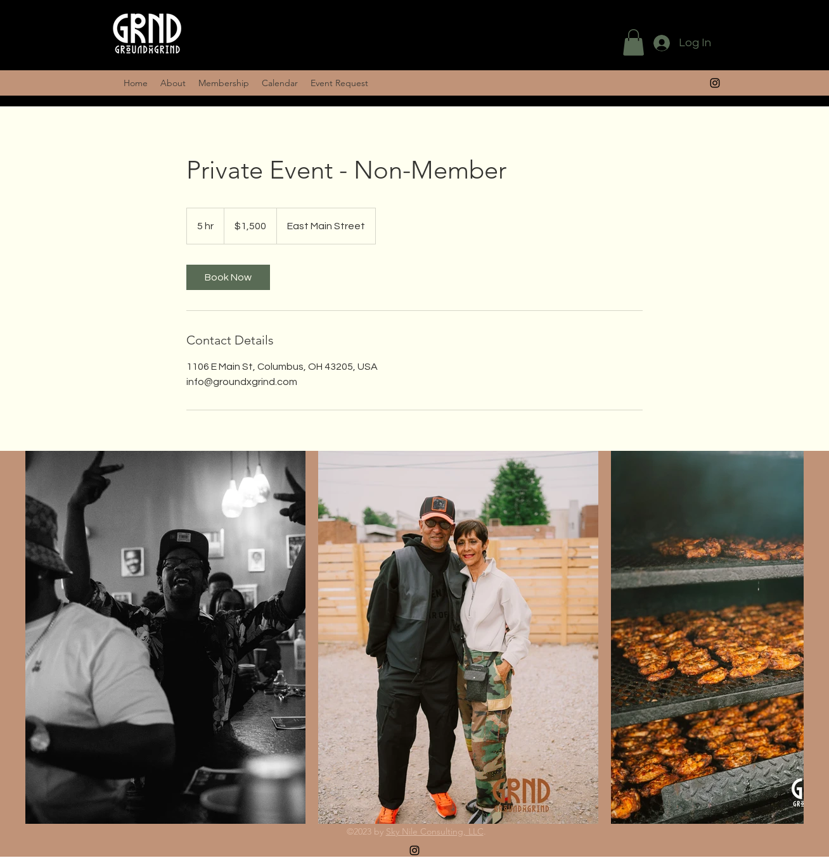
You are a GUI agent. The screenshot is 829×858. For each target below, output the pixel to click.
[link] (228, 277)
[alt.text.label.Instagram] (715, 83)
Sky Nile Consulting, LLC (435, 831)
